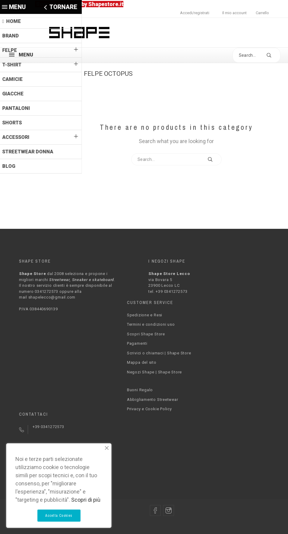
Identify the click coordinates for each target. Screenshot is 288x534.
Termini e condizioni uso (151, 324)
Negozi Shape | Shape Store (154, 372)
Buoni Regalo (140, 390)
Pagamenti (137, 343)
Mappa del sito (142, 362)
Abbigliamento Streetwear (152, 399)
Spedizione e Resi (144, 315)
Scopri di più (85, 500)
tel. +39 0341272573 (167, 291)
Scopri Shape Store (146, 334)
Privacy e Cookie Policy (149, 409)
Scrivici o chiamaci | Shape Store (159, 353)
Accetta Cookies (59, 515)
